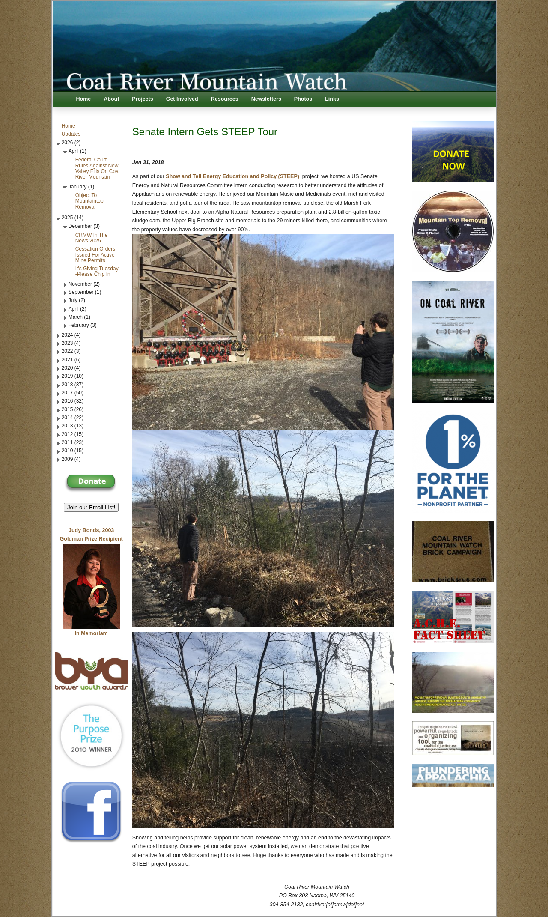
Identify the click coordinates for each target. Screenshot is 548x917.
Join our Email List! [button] (91, 507)
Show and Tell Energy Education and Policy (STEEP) (232, 176)
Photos (303, 99)
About (111, 99)
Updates (71, 134)
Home (83, 99)
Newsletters (266, 99)
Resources (224, 99)
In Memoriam (91, 633)
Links (332, 99)
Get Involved (182, 99)
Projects (142, 99)
